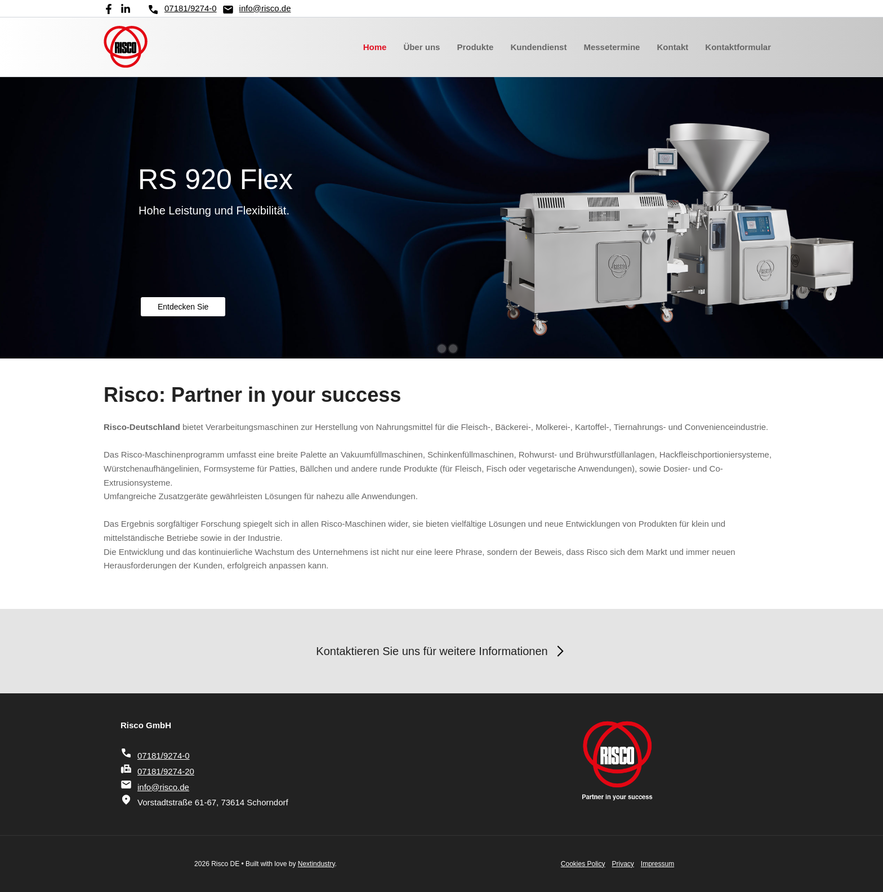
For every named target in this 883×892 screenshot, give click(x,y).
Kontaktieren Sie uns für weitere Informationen (441, 651)
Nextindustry (316, 864)
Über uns (421, 47)
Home (375, 47)
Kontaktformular (738, 47)
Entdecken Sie (183, 306)
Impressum (657, 864)
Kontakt (672, 47)
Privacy (623, 864)
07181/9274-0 (182, 9)
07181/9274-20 (157, 771)
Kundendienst (538, 47)
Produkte (475, 47)
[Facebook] (109, 9)
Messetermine (611, 47)
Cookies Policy (583, 864)
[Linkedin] (126, 9)
